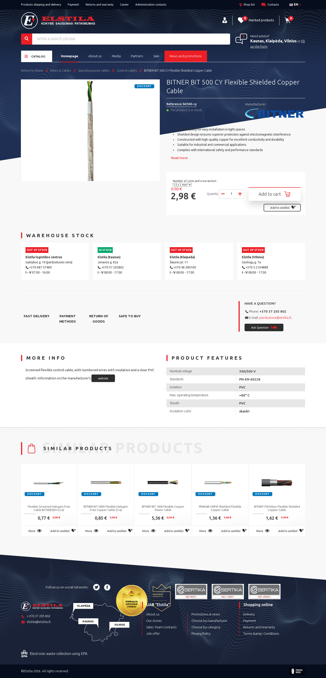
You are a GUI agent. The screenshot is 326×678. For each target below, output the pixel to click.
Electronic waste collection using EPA (54, 653)
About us (95, 56)
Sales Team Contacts (161, 627)
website (103, 378)
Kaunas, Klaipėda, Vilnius (273, 41)
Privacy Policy (201, 633)
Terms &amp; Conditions (261, 633)
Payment (73, 4)
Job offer (153, 633)
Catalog (35, 56)
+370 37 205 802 (273, 311)
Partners (137, 56)
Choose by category (206, 627)
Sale (156, 56)
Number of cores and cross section (195, 180)
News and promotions (186, 56)
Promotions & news (206, 614)
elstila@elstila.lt (36, 622)
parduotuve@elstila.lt (275, 317)
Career (124, 4)
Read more (179, 158)
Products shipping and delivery (41, 4)
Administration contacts (150, 4)
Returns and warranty (99, 4)
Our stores (154, 621)
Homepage (69, 56)
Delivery (249, 614)
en (293, 4)
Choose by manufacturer (209, 621)
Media (116, 56)
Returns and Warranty (259, 627)
